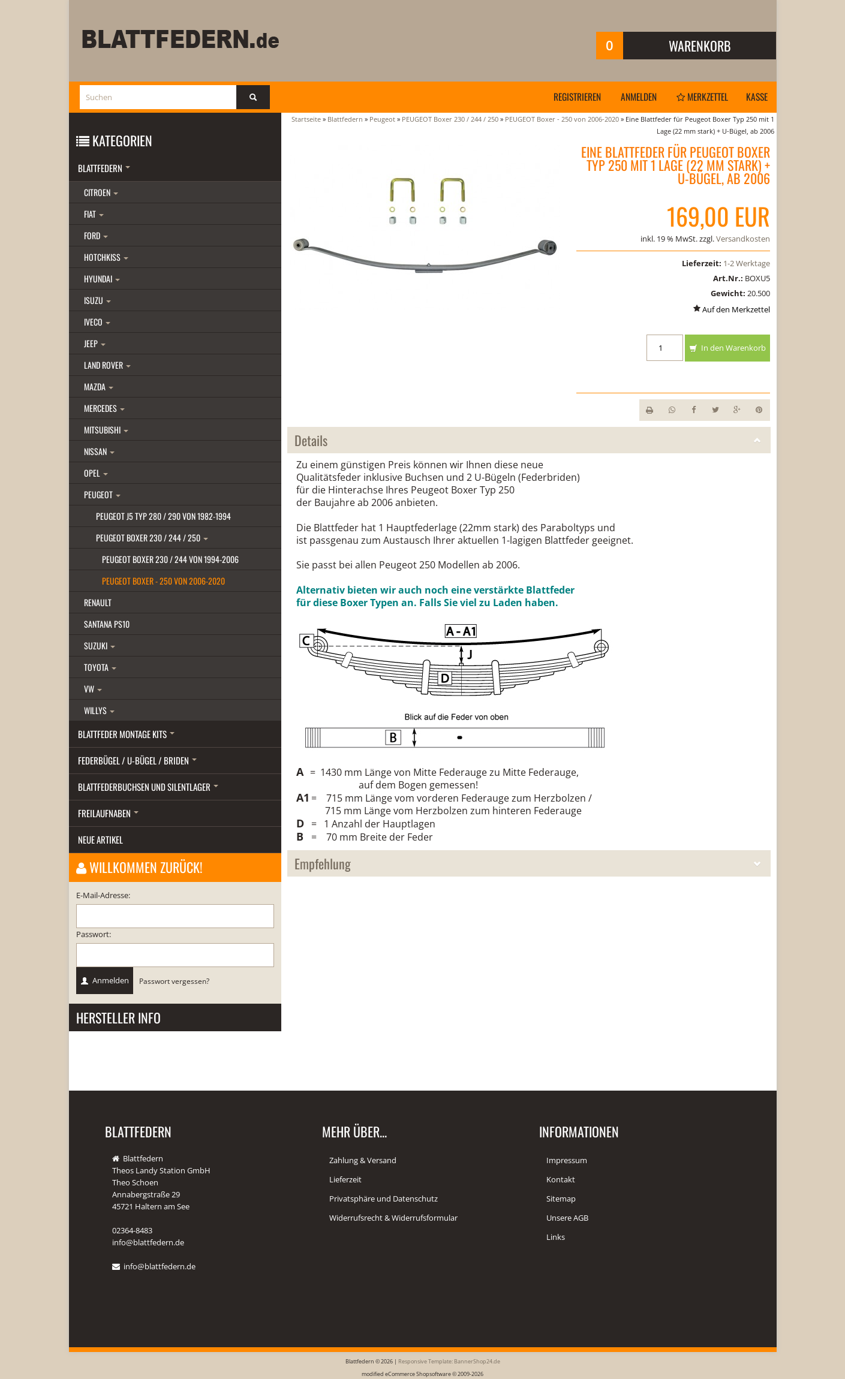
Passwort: (93, 934)
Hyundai (102, 278)
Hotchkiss (106, 257)
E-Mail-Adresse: (103, 895)
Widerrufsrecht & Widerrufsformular (393, 1217)
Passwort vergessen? (174, 981)
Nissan (99, 451)
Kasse (756, 96)
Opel (96, 472)
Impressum (566, 1160)
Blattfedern (104, 167)
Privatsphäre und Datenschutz (383, 1198)
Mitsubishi (106, 429)
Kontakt (560, 1179)
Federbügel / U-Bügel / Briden (137, 760)
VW (93, 688)
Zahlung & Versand (362, 1160)
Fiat (94, 213)
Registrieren (567, 96)
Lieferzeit (345, 1179)
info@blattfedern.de (160, 1266)
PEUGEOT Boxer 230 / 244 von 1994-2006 (170, 559)
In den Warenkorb (727, 348)
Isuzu (97, 300)
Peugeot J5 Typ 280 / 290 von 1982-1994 (163, 516)
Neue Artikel (100, 839)
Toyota (100, 667)
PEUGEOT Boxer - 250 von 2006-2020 (163, 580)
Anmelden (631, 96)
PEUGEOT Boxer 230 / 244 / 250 (152, 537)
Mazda (98, 386)
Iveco (97, 321)
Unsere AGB (567, 1217)
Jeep (95, 343)
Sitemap (561, 1198)
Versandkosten (743, 238)
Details (528, 440)
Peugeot (102, 494)
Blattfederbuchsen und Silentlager (148, 786)
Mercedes (104, 408)
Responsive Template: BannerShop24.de (449, 1361)
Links (555, 1237)
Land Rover (107, 365)
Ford (96, 235)
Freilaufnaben (108, 813)
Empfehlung (528, 863)
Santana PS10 (107, 624)
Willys (99, 710)
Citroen (101, 192)
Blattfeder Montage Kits (126, 733)
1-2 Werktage (746, 263)
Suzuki (99, 645)
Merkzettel (698, 96)
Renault (98, 602)
